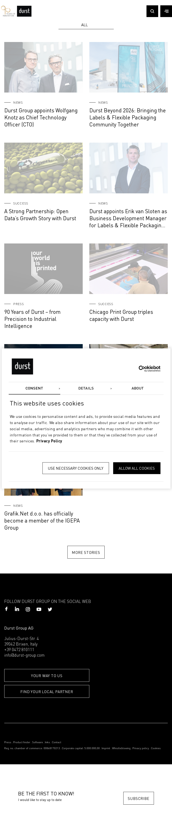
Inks (47, 742)
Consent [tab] (34, 388)
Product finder (21, 742)
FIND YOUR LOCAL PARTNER (46, 691)
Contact (56, 742)
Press (7, 742)
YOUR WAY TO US (47, 675)
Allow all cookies (137, 468)
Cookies (156, 748)
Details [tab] (86, 388)
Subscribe (138, 798)
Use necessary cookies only (75, 468)
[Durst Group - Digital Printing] (24, 15)
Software (37, 742)
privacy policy (49, 441)
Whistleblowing (121, 748)
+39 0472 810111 (19, 650)
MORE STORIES (86, 552)
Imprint (106, 748)
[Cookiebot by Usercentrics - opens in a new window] (141, 368)
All (84, 24)
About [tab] (138, 388)
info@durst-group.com (24, 655)
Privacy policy (140, 748)
